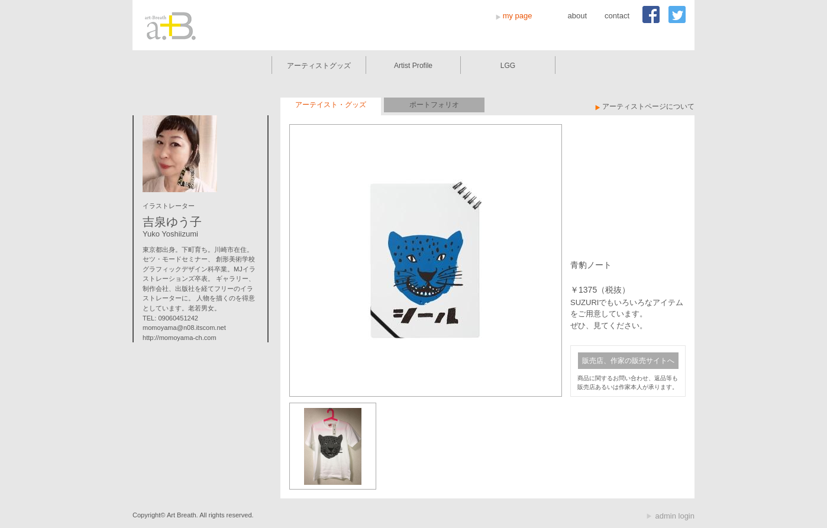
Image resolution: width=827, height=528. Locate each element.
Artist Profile (413, 65)
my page (517, 15)
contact (617, 15)
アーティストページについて (648, 106)
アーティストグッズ (319, 65)
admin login (675, 515)
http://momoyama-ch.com (180, 337)
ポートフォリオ (434, 105)
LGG (508, 65)
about (577, 15)
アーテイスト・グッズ (330, 105)
